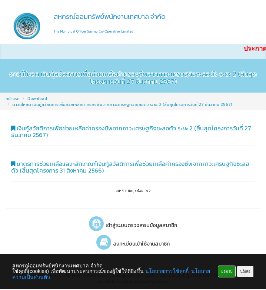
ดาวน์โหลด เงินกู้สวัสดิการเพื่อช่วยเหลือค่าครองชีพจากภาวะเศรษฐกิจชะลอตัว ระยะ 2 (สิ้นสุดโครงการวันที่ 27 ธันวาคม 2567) (122, 104)
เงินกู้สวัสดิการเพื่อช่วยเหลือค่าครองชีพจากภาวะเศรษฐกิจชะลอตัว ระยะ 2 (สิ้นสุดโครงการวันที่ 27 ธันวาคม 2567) (131, 131)
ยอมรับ (226, 271)
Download (37, 98)
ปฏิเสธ (245, 271)
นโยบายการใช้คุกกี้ (167, 271)
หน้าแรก (13, 98)
